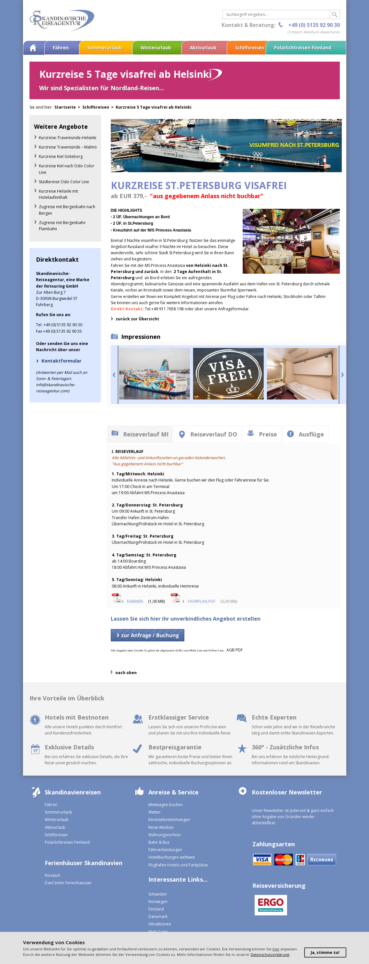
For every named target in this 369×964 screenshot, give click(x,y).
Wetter (154, 812)
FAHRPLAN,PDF (201, 601)
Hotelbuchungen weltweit (171, 857)
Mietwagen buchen (165, 804)
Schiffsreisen (249, 47)
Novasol (52, 875)
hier (276, 948)
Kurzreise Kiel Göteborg (61, 156)
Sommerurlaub (104, 47)
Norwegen (157, 901)
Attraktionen (159, 924)
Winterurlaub (156, 47)
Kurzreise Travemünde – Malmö (68, 147)
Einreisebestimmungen (169, 819)
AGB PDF (234, 650)
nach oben (126, 672)
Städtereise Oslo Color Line (64, 181)
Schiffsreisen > (99, 107)
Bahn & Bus (158, 842)
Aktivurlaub (203, 47)
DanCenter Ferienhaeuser (68, 883)
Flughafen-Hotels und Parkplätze (178, 865)
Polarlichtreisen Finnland (302, 47)
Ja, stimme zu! (325, 952)
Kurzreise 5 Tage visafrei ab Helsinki (153, 107)
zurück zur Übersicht (137, 319)
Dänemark (157, 916)
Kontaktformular (61, 361)
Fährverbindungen (165, 849)
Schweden (157, 894)
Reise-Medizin (161, 827)
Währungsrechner (164, 835)
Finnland (156, 909)
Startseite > (68, 107)
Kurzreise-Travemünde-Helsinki (67, 137)
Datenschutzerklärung (270, 954)
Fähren (61, 47)
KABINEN (135, 601)
